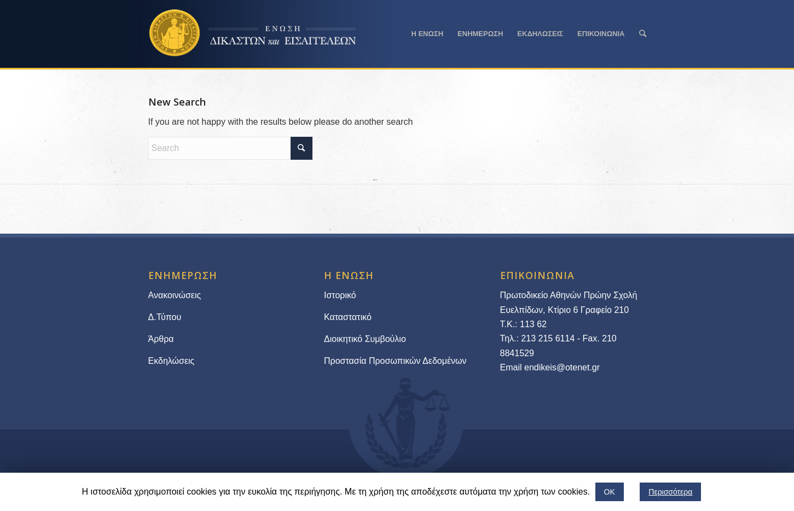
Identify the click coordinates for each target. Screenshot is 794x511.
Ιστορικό (340, 295)
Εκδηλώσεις (171, 360)
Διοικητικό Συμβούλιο (365, 339)
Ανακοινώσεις (174, 295)
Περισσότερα (670, 491)
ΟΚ (609, 491)
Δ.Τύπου (165, 317)
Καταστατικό (349, 317)
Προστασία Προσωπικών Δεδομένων (395, 360)
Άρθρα (161, 339)
